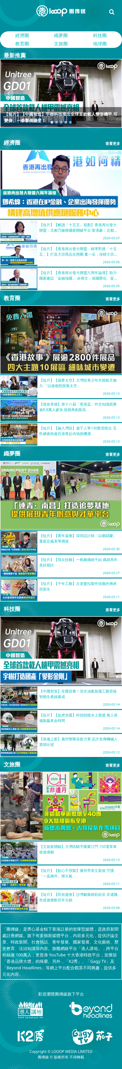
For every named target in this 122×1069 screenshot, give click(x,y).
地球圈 (100, 44)
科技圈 (100, 35)
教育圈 (22, 44)
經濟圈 (22, 35)
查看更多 (112, 143)
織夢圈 (61, 35)
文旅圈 (61, 44)
